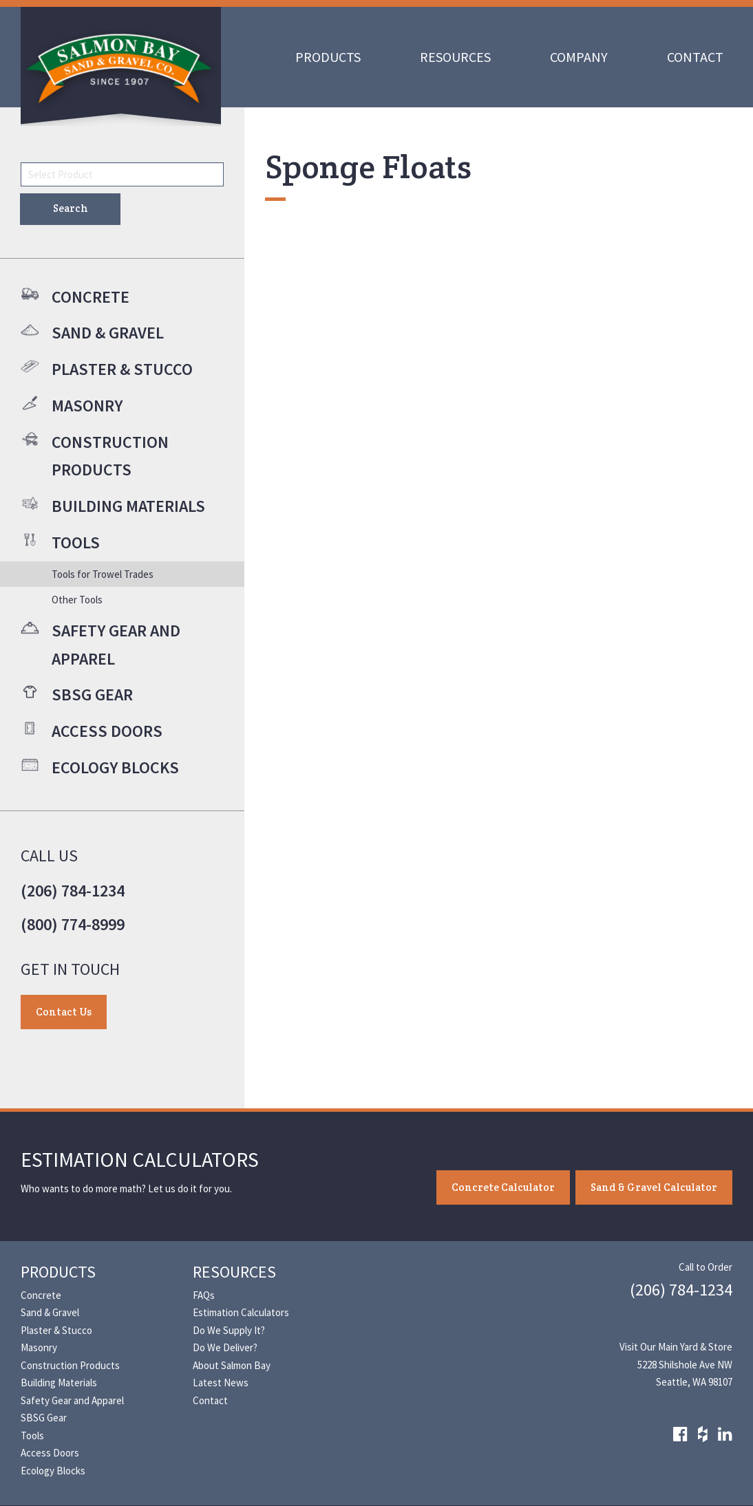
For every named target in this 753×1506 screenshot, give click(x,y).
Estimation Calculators (241, 1312)
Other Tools (77, 599)
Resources (455, 56)
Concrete (41, 1295)
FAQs (204, 1295)
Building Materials (59, 1382)
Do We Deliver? (225, 1347)
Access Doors (50, 1452)
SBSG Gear (44, 1417)
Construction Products (70, 1365)
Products (328, 56)
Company (579, 56)
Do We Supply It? (229, 1330)
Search (70, 208)
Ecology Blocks (53, 1470)
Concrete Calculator (503, 1187)
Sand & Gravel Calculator (654, 1187)
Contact (695, 56)
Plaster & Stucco (56, 1330)
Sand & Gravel (50, 1312)
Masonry (39, 1347)
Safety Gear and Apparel (72, 1400)
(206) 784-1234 (73, 890)
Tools (32, 1435)
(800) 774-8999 (73, 924)
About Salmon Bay (232, 1365)
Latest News (220, 1382)
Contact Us (64, 1011)
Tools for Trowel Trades (102, 574)
